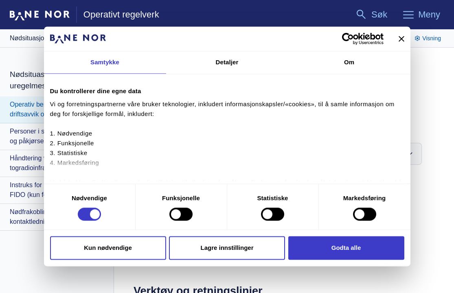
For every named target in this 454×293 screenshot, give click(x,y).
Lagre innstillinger (226, 248)
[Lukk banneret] (401, 39)
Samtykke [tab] (104, 62)
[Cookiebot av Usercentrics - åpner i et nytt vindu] (348, 39)
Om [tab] (349, 62)
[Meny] (421, 15)
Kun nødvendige (108, 248)
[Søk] (371, 15)
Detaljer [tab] (227, 62)
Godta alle (346, 248)
